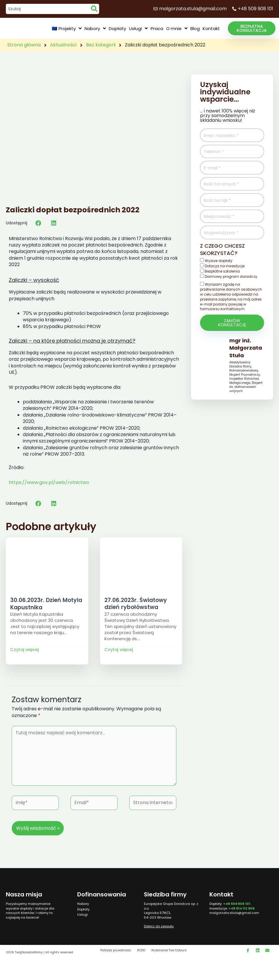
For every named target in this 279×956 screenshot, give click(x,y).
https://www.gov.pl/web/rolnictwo (49, 482)
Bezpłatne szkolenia (222, 271)
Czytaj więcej (24, 649)
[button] (251, 28)
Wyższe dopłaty (218, 260)
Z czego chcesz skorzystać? (222, 249)
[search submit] (94, 9)
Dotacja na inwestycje (224, 265)
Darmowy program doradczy (231, 276)
